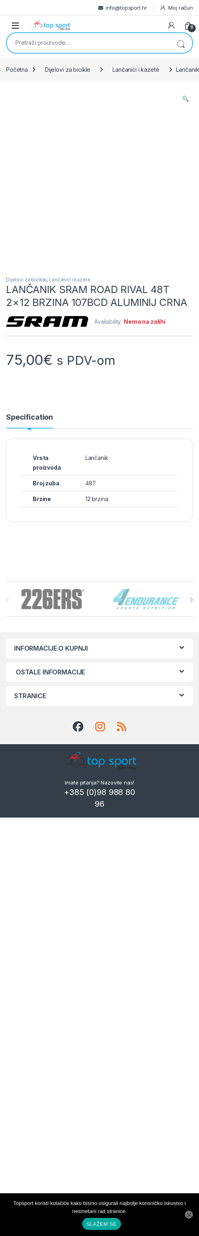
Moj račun (176, 7)
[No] (189, 1215)
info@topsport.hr (126, 7)
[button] (185, 99)
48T (91, 483)
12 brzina (96, 498)
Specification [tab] (29, 417)
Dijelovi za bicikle (67, 69)
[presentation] (191, 600)
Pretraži (180, 43)
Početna (17, 69)
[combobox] (88, 42)
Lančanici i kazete (135, 69)
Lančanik (96, 457)
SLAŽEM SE (101, 1224)
